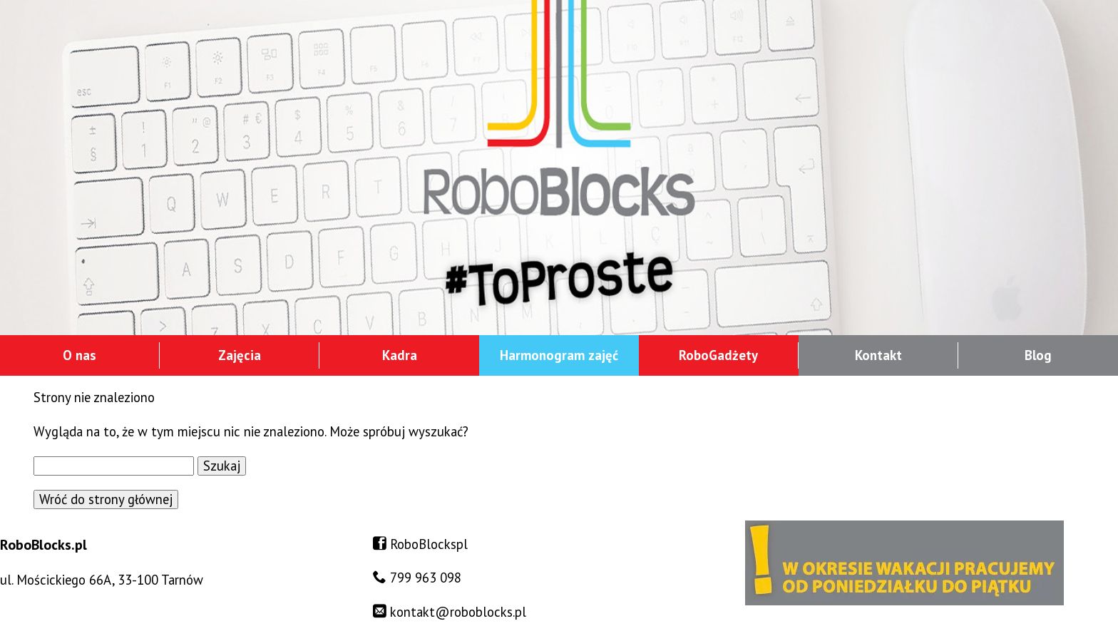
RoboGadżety (718, 355)
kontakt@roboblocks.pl (458, 611)
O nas (79, 355)
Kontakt (878, 355)
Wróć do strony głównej (106, 499)
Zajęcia (239, 355)
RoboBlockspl (429, 544)
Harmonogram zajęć (559, 355)
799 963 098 (425, 577)
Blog (1038, 355)
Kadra (399, 355)
